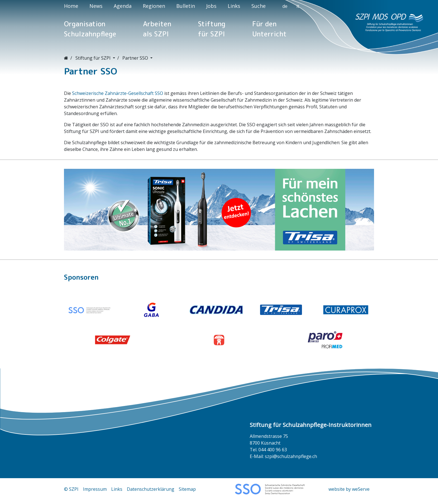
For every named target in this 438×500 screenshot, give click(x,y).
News (96, 6)
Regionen (154, 6)
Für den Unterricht (269, 29)
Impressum (95, 489)
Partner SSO (135, 58)
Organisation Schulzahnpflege (90, 29)
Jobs (211, 6)
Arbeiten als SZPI (157, 29)
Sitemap (187, 489)
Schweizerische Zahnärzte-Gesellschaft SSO (117, 93)
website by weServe (349, 489)
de (284, 6)
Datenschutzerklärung (150, 489)
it (297, 6)
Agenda (123, 6)
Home (71, 6)
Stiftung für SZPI (211, 29)
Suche (258, 6)
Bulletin (185, 6)
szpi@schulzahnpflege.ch (291, 456)
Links (234, 6)
